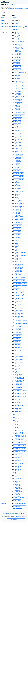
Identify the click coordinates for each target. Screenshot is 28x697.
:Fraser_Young (17, 340)
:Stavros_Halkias (17, 44)
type (2, 17)
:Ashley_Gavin (17, 51)
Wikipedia (18, 516)
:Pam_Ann (16, 353)
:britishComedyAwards (19, 505)
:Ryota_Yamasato (18, 152)
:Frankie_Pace (17, 335)
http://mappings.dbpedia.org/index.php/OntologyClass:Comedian (20, 28)
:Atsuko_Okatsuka (18, 430)
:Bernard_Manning (18, 99)
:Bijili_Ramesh (17, 499)
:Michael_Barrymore (18, 176)
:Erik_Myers (16, 493)
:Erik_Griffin (16, 106)
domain (4, 503)
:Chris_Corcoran (17, 273)
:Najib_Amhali (17, 181)
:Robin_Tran (16, 75)
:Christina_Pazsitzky (18, 291)
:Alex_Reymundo (18, 361)
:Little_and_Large (18, 439)
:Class (15, 17)
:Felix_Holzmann (17, 476)
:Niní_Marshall (17, 185)
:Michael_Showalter (18, 203)
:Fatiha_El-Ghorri (18, 33)
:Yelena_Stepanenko (18, 190)
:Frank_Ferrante (17, 331)
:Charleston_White (18, 48)
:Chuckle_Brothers (18, 295)
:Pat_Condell (17, 207)
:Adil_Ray (16, 243)
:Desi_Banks (16, 60)
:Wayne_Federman (18, 356)
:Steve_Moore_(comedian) (20, 448)
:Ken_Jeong (16, 124)
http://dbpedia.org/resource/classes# (19, 8)
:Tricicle (15, 473)
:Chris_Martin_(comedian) (20, 282)
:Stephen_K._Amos (18, 313)
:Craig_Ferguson (17, 81)
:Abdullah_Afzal (17, 268)
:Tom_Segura (17, 304)
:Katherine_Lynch (18, 399)
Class (10, 7)
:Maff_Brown (17, 457)
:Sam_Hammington (18, 138)
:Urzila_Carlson (17, 488)
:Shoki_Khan (16, 78)
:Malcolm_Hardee (18, 462)
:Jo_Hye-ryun (17, 120)
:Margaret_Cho (17, 149)
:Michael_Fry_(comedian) (19, 72)
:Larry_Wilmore (17, 198)
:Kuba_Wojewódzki (18, 172)
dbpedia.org (12, 10)
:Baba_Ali (16, 239)
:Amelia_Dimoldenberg (19, 497)
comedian (11, 5)
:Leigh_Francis (17, 225)
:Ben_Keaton (17, 256)
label (3, 20)
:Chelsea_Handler (18, 146)
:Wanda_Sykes (17, 142)
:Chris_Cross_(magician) (19, 277)
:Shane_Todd (17, 261)
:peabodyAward (17, 508)
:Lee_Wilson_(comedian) (19, 435)
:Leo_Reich (16, 38)
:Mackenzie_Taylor (18, 453)
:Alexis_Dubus (17, 365)
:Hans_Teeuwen (17, 115)
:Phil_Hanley (16, 164)
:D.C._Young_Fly (17, 103)
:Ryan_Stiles (16, 212)
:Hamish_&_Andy (18, 160)
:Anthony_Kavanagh (18, 216)
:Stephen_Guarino (18, 264)
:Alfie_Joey (16, 369)
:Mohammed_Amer (18, 377)
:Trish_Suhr (16, 234)
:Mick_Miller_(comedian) (19, 444)
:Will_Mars (16, 35)
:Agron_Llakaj (17, 157)
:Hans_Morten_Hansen (19, 111)
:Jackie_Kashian (17, 481)
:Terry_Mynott (17, 230)
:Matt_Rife (16, 129)
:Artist (15, 23)
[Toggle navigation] (25, 2)
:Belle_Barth (16, 248)
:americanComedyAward (19, 503)
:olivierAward (17, 506)
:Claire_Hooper (17, 300)
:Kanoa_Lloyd (17, 349)
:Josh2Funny (16, 54)
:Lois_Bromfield (17, 374)
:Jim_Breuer (16, 194)
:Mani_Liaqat (17, 466)
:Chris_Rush (16, 286)
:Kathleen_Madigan (18, 404)
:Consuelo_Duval (18, 308)
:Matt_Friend (17, 69)
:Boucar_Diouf (17, 59)
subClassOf (4, 23)
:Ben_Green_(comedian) (19, 252)
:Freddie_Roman (17, 344)
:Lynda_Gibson (17, 386)
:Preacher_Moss (17, 381)
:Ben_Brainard (17, 66)
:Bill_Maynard (17, 167)
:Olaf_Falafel (17, 485)
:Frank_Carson (17, 326)
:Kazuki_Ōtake (17, 408)
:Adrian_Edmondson (18, 96)
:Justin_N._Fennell (18, 32)
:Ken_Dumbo (17, 63)
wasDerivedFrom (6, 26)
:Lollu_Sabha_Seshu (18, 41)
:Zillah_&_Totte (17, 91)
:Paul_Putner (17, 133)
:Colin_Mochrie (17, 221)
